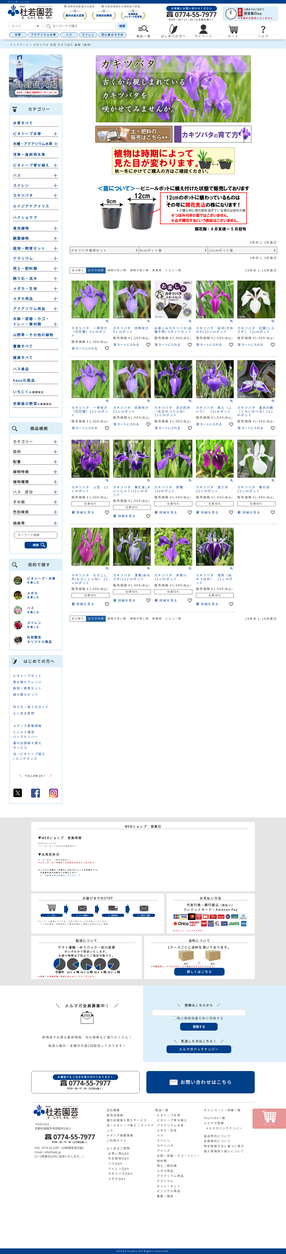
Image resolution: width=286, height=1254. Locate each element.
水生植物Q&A (118, 1158)
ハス (69, 35)
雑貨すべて (23, 357)
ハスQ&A (115, 1164)
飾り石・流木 (25, 278)
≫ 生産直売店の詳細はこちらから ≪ (59, 875)
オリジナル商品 (169, 1191)
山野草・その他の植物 (33, 334)
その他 (36, 502)
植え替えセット (25, 694)
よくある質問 (24, 713)
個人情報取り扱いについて (224, 1151)
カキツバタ (23, 195)
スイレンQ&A (118, 1169)
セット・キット (169, 1186)
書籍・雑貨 (165, 1196)
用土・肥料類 (25, 268)
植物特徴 (36, 472)
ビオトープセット (27, 676)
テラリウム (23, 258)
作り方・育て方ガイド (31, 707)
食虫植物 (21, 228)
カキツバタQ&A (120, 1174)
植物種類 (36, 482)
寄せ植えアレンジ (27, 682)
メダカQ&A (117, 1179)
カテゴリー (36, 441)
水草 (18, 35)
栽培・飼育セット (29, 248)
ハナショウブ (25, 217)
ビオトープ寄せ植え (31, 165)
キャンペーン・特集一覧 (222, 1110)
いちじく (21, 391)
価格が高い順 (139, 270)
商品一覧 (161, 1110)
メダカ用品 (23, 298)
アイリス (163, 1151)
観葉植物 (21, 238)
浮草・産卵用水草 (29, 154)
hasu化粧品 (24, 380)
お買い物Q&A (118, 1153)
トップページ (19, 45)
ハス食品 (21, 369)
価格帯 (36, 523)
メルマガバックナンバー (224, 1128)
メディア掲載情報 (27, 726)
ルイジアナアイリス (31, 206)
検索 (122, 26)
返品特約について (217, 1136)
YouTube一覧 (214, 1118)
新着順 (157, 270)
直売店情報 (115, 1115)
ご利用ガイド (117, 1140)
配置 (36, 461)
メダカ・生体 (25, 288)
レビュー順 (173, 270)
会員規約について (217, 1141)
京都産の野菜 (25, 403)
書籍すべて (23, 346)
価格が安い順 (116, 270)
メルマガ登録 (214, 1123)
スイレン (88, 35)
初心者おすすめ (112, 35)
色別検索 (36, 512)
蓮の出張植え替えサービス (127, 1120)
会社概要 (113, 1110)
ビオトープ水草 (27, 133)
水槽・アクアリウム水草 (32, 143)
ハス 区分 (36, 492)
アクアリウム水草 (43, 35)
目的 (36, 451)
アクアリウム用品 (29, 308)
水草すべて (23, 123)
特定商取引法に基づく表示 (224, 1146)
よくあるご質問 (118, 1148)
